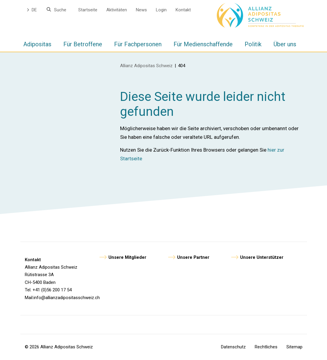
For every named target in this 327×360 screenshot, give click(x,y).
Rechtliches (266, 347)
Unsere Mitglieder (127, 257)
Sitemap (294, 347)
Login (161, 10)
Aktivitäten (116, 10)
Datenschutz (233, 347)
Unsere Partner (193, 257)
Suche (60, 10)
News (141, 10)
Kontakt (183, 10)
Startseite (87, 10)
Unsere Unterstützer (261, 257)
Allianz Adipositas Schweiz (146, 65)
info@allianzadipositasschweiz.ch (66, 297)
